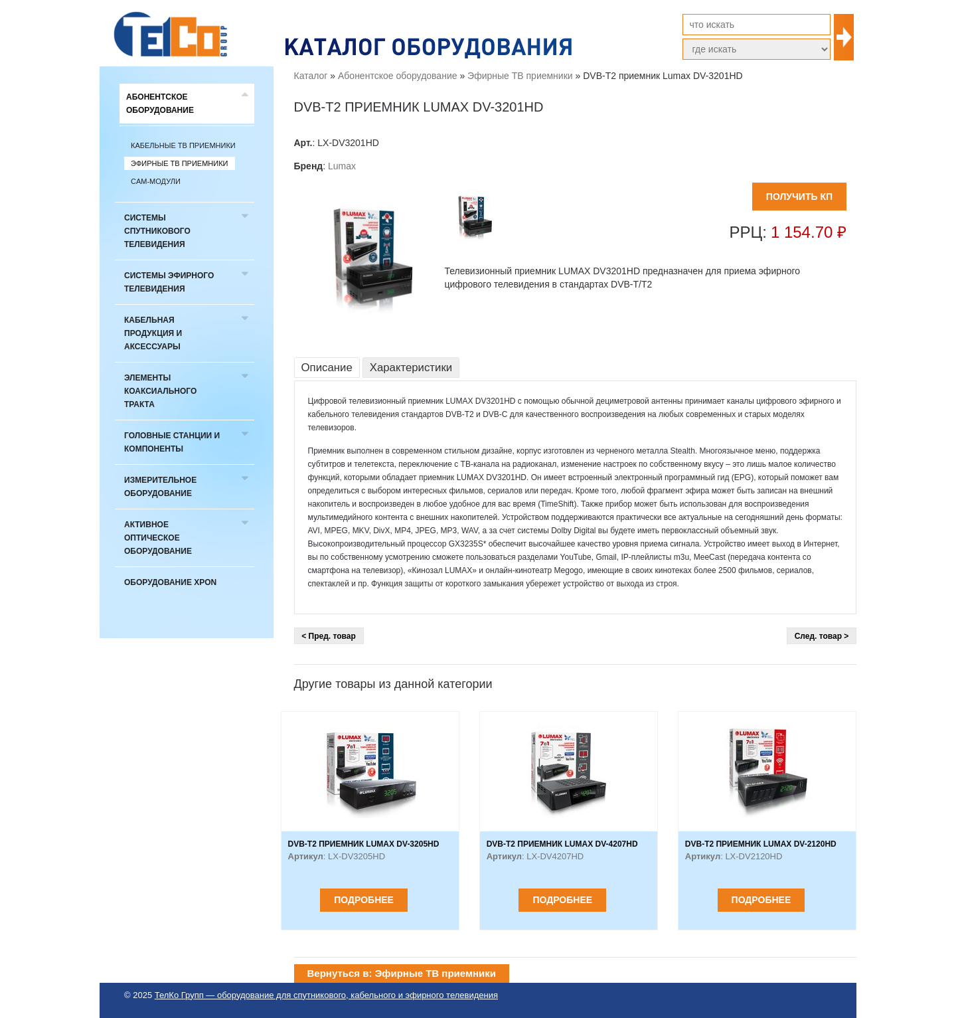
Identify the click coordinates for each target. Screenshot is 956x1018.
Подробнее (364, 899)
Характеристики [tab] (411, 367)
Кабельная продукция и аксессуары (153, 333)
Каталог (311, 75)
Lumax (342, 166)
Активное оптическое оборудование (158, 538)
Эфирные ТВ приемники (179, 163)
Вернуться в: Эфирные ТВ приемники (402, 973)
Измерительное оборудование (160, 486)
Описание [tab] (327, 367)
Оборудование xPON (170, 582)
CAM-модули (156, 181)
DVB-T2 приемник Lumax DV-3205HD (363, 844)
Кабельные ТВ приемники (183, 145)
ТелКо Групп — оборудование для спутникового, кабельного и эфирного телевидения (326, 995)
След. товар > (822, 636)
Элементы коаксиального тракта (160, 391)
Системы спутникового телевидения (157, 231)
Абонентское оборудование (160, 103)
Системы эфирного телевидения (169, 282)
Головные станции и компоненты (172, 442)
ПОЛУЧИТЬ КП (799, 196)
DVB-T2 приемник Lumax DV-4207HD (562, 844)
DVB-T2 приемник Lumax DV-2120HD (760, 844)
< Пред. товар (328, 636)
